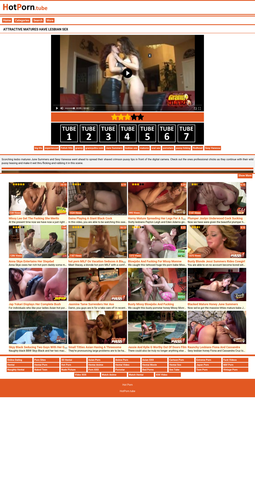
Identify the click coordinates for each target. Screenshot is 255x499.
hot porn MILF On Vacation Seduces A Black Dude (101, 261)
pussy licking (183, 148)
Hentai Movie (149, 364)
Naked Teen (40, 369)
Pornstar (120, 369)
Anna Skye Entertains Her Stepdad (31, 261)
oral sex (156, 148)
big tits (38, 148)
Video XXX (80, 374)
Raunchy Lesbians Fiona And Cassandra (214, 347)
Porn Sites (40, 359)
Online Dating (14, 359)
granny (79, 148)
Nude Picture (68, 369)
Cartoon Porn (176, 359)
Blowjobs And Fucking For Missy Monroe (154, 261)
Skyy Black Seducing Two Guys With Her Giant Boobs (44, 347)
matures (144, 148)
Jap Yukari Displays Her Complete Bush (35, 304)
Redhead (197, 148)
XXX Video (161, 374)
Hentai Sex (175, 364)
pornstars (168, 148)
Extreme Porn (203, 359)
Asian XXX (148, 359)
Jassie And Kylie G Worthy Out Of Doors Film (157, 347)
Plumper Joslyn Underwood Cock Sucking (215, 218)
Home (7, 20)
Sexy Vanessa (212, 148)
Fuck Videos (230, 359)
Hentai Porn (40, 364)
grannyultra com (94, 148)
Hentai (10, 364)
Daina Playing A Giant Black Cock (90, 218)
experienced (51, 148)
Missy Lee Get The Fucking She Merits (34, 218)
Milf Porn (228, 364)
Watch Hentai (136, 374)
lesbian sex (131, 148)
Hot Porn (66, 364)
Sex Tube (174, 369)
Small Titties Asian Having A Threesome (94, 347)
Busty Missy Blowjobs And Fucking (151, 304)
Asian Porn (94, 359)
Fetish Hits (67, 148)
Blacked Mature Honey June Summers (213, 304)
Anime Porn (121, 359)
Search (37, 20)
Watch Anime (109, 374)
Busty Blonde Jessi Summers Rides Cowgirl (216, 261)
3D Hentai (66, 359)
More (50, 20)
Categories (22, 20)
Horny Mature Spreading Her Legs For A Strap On (160, 218)
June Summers (114, 148)
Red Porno (148, 369)
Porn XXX (93, 369)
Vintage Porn (230, 369)
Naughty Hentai (15, 369)
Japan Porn (202, 364)
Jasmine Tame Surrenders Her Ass (91, 304)
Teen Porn (202, 369)
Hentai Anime (95, 364)
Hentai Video (122, 364)
